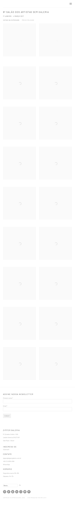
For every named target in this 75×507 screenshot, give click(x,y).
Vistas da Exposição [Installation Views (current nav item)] (11, 20)
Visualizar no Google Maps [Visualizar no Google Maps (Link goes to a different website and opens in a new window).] (29, 491)
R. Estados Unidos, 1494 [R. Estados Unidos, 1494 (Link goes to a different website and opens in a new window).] (10, 434)
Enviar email (24, 491)
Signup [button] (7, 416)
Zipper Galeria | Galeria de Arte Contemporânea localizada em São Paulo (14, 4)
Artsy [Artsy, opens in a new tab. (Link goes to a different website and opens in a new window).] (20, 491)
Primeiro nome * (8, 398)
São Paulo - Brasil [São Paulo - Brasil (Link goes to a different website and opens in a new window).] (8, 440)
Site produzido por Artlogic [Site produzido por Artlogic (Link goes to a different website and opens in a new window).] (37, 497)
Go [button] (20, 485)
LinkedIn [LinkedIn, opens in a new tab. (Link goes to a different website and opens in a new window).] (16, 491)
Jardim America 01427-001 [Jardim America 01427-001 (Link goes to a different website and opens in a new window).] (11, 437)
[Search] (10, 485)
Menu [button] (70, 3)
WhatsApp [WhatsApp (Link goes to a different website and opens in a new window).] (6, 464)
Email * (5, 406)
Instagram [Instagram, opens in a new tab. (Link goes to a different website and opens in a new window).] (4, 491)
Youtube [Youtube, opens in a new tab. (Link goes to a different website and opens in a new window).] (12, 491)
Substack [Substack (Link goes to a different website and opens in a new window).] (6, 449)
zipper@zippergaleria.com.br (12, 458)
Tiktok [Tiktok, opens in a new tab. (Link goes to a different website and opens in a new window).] (8, 491)
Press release (28, 20)
